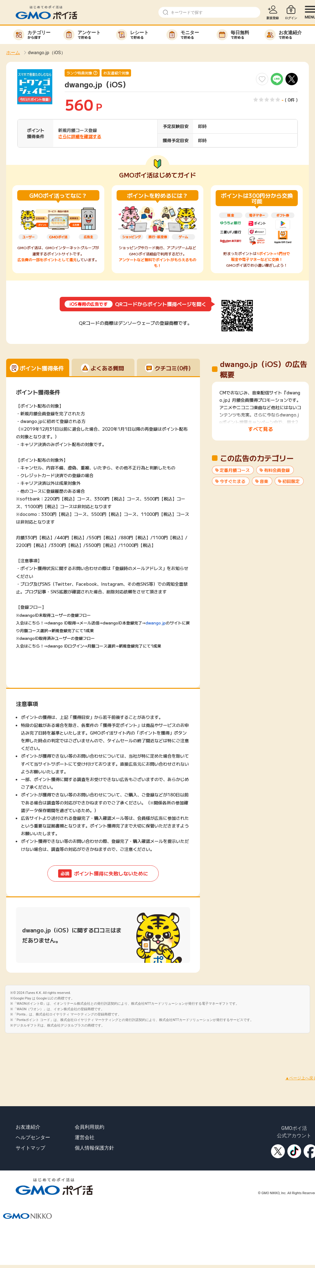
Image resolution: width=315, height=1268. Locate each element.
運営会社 (84, 1137)
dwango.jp (156, 623)
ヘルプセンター (33, 1137)
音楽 (264, 481)
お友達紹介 (28, 1127)
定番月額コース (235, 470)
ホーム (13, 52)
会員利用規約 (89, 1127)
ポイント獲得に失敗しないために (103, 873)
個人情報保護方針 (94, 1148)
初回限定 (291, 481)
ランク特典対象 (79, 73)
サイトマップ (30, 1148)
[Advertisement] (112, 1047)
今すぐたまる (232, 481)
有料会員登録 (277, 470)
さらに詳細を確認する (79, 136)
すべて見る (260, 429)
